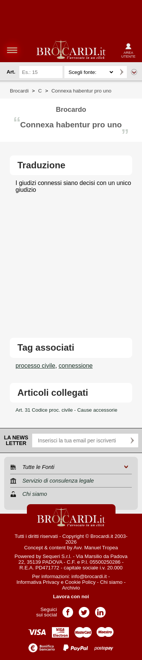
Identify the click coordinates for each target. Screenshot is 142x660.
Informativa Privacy (37, 582)
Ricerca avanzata (134, 72)
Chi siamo (111, 582)
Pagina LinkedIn (100, 610)
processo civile (35, 365)
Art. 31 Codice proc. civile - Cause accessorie (66, 410)
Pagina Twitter (84, 610)
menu (12, 50)
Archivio (71, 588)
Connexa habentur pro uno (81, 91)
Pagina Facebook (67, 610)
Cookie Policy (80, 582)
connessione (76, 365)
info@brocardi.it (89, 576)
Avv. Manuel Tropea (95, 547)
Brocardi (19, 91)
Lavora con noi (71, 596)
